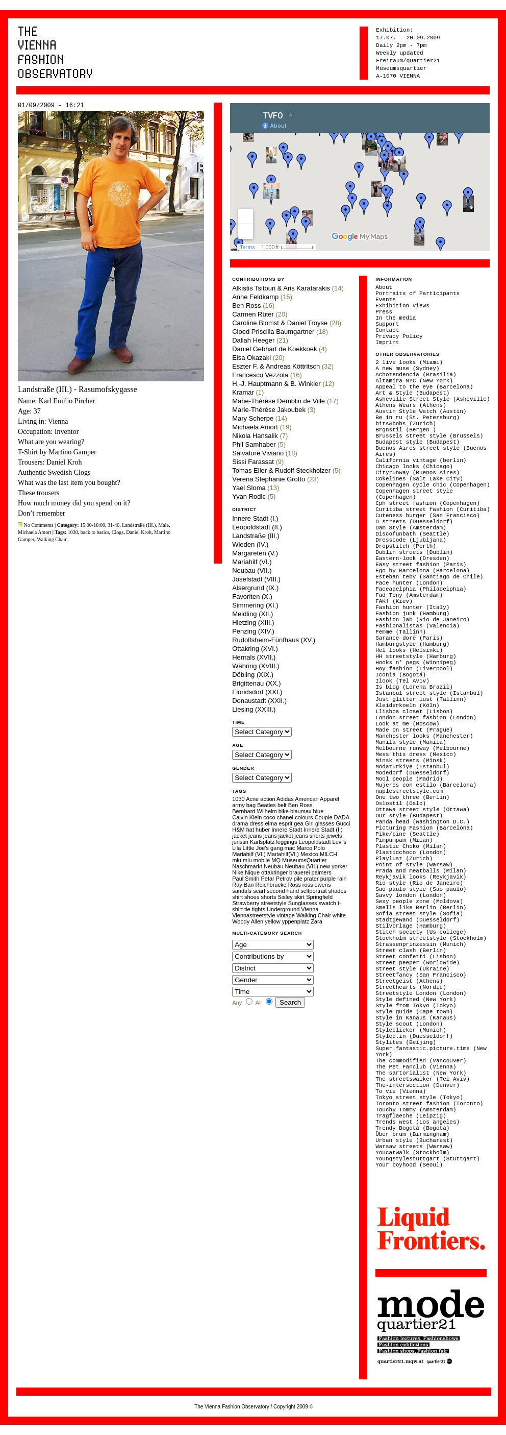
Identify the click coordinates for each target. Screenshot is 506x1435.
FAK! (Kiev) (394, 601)
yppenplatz (295, 921)
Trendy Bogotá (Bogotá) (412, 1128)
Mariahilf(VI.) (283, 854)
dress (256, 823)
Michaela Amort (34, 532)
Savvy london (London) (410, 895)
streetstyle (273, 903)
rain (341, 878)
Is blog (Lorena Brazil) (414, 687)
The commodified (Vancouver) (420, 1061)
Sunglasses (302, 903)
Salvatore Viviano (258, 453)
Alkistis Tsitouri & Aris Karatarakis (281, 288)
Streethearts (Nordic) (410, 987)
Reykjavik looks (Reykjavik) (420, 877)
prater (311, 878)
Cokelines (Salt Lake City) (419, 479)
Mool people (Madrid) (409, 779)
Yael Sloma (249, 488)
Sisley (284, 897)
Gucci (343, 823)
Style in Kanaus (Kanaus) (415, 1018)
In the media (395, 318)
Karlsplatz (262, 842)
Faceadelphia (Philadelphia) (420, 589)
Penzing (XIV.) (253, 631)
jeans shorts (310, 836)
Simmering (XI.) (255, 605)
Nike (237, 872)
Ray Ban (243, 885)
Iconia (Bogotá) (400, 675)
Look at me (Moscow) (407, 724)
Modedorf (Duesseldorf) (412, 773)
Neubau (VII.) (251, 570)
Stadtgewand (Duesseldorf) (417, 920)
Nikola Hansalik (255, 436)
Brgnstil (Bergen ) (405, 430)
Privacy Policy (398, 336)
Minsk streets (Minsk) (410, 761)
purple (328, 878)
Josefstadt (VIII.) (256, 579)
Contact (387, 330)
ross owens (316, 885)
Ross (294, 885)
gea (298, 823)
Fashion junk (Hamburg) (412, 614)
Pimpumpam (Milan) (404, 840)
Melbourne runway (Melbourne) (422, 748)
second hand (283, 891)
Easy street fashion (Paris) (420, 565)
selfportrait (313, 891)
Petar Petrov (276, 878)
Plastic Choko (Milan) (410, 846)
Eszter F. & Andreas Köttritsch (276, 366)
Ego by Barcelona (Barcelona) (422, 571)
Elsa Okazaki (251, 357)
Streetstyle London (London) (420, 993)
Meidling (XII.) (252, 614)
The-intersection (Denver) (417, 1085)
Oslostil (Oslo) (400, 803)
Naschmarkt (247, 866)
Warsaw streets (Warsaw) (414, 1147)
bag (251, 805)
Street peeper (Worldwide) (417, 963)
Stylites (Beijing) (405, 1042)
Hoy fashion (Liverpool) (414, 669)
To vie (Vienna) (400, 1091)
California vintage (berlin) (420, 460)
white (339, 915)
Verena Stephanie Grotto (268, 479)
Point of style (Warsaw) (414, 865)
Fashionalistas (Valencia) (417, 626)
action (267, 799)
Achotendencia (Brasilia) (415, 375)
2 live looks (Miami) (409, 362)
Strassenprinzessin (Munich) (420, 944)
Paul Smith (245, 878)
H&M (238, 829)
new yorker (333, 866)
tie (247, 909)
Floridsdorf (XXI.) (257, 692)
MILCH (328, 854)
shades (337, 891)
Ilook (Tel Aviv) (402, 681)
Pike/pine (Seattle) (407, 834)
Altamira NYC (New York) (414, 381)
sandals (241, 891)
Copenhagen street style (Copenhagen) (414, 494)
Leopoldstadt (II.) (257, 527)
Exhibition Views (402, 306)
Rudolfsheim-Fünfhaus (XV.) (273, 640)
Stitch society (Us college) (420, 932)
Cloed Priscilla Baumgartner (273, 331)
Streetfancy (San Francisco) (420, 975)
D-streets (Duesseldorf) (414, 522)
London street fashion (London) (425, 718)
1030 (73, 532)
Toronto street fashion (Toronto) (429, 1104)
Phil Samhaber (253, 444)
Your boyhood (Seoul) (409, 1165)
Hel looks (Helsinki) (409, 650)
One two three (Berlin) (412, 797)
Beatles (266, 805)
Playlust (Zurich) (404, 859)
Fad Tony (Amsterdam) (409, 595)
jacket (239, 836)
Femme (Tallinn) (400, 632)
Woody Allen (247, 921)
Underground (283, 909)
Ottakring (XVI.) (255, 648)
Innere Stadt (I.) (255, 518)
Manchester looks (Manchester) (424, 736)
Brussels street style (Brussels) (429, 436)
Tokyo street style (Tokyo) (419, 1098)
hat (250, 829)
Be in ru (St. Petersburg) (417, 418)
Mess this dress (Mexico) (415, 754)
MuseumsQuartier (304, 860)
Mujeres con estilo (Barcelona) (425, 785)
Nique (252, 872)
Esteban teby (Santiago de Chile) (429, 577)
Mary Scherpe (252, 418)
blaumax (301, 811)
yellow (273, 921)
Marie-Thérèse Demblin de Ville (278, 401)
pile (298, 878)
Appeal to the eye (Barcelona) (424, 387)
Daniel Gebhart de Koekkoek (274, 349)
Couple (324, 817)
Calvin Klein (247, 817)
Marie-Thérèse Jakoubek (269, 410)
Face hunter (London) (409, 583)
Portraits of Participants (417, 293)
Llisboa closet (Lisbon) (414, 712)
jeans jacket (278, 836)
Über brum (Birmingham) (412, 1134)
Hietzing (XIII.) (253, 622)
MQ (276, 860)
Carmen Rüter (253, 314)
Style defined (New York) (415, 999)
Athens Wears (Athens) (410, 405)
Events (385, 300)
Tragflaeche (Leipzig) (410, 1116)
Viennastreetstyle (253, 915)
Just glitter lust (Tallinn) (420, 699)
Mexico (309, 854)
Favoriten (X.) (252, 596)
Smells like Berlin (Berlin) (420, 908)
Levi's (340, 842)
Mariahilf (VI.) (251, 562)
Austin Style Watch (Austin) (420, 411)
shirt (237, 897)
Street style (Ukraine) (412, 969)
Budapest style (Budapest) (417, 442)
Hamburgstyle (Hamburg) (412, 644)
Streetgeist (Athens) (409, 981)
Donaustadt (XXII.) (259, 700)
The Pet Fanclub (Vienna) (415, 1067)
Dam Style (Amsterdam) (410, 528)
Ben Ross (246, 305)
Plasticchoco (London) (410, 852)
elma (271, 823)
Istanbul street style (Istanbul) (429, 693)
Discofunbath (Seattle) (412, 534)
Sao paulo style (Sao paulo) (420, 889)
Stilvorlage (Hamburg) (410, 926)
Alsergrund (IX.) (255, 588)
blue (318, 811)
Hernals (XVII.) (253, 657)
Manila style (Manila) (410, 742)
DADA (341, 817)
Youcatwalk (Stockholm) (412, 1153)
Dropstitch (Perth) (405, 546)
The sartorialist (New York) (420, 1073)
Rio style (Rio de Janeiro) (419, 883)
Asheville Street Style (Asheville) (432, 399)
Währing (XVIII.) (255, 666)
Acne (252, 799)
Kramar (243, 392)
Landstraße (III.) (139, 525)
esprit (285, 823)
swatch (327, 903)
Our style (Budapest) (409, 816)
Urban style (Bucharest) (414, 1140)
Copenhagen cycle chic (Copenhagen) (432, 485)
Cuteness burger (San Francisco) (427, 516)
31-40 (113, 525)
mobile (262, 860)
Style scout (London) (409, 1024)
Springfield (319, 897)
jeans (255, 836)
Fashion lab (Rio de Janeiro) (422, 620)
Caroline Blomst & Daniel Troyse (279, 323)
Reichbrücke (270, 885)
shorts (268, 897)
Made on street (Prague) (414, 730)
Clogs (117, 532)
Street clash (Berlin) (410, 950)
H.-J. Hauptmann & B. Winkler (276, 383)
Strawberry (245, 903)
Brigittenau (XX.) (256, 683)
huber (263, 829)
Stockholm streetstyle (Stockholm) (431, 938)
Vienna (309, 909)
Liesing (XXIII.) (253, 709)
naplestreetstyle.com (409, 791)
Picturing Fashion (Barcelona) (424, 828)
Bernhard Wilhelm (254, 811)
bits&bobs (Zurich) (405, 424)
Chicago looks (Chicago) (414, 467)
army (238, 805)
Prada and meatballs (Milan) (420, 871)
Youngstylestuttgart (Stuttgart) (427, 1159)
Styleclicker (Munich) (410, 1030)
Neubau (274, 866)
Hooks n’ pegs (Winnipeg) (415, 663)
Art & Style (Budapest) (412, 393)
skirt (299, 897)
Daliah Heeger (253, 340)
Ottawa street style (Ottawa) (422, 810)
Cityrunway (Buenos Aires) (417, 473)
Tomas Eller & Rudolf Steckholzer (281, 470)
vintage (285, 915)
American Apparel (317, 799)
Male (163, 525)
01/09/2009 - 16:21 (51, 105)
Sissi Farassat (253, 462)
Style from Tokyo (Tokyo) (415, 1006)
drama (240, 823)
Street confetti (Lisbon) (415, 957)
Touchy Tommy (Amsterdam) (415, 1110)
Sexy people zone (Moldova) (419, 901)
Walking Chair (51, 539)
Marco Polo (310, 848)
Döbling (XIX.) (252, 674)
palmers (322, 872)
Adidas (285, 799)
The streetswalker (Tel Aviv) (422, 1079)
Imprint (387, 342)
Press (383, 312)
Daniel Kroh (138, 532)
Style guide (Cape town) (414, 1012)
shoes (251, 897)
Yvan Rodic (249, 496)
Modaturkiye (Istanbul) (412, 767)
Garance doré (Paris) (409, 638)
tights (258, 909)
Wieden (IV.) (250, 544)
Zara (316, 921)
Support (387, 324)
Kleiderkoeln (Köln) (407, 705)
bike (284, 811)
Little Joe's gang (262, 848)
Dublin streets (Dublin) (414, 552)
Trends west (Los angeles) (417, 1122)
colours (304, 817)
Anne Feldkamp (255, 297)
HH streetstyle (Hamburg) (415, 656)
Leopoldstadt (314, 842)
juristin (240, 842)
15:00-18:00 (92, 525)
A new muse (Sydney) (407, 369)
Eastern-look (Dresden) (412, 558)
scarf (259, 891)
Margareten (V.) (255, 553)
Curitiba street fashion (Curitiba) (432, 509)
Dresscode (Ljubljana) (410, 540)
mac (290, 848)
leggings (286, 842)
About (383, 287)
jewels (334, 836)
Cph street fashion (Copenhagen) (427, 503)
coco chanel (278, 817)
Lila (236, 848)
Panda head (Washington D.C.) (422, 822)
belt (282, 805)
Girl (309, 823)
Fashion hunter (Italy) (412, 607)
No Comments (38, 525)
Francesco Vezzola (260, 375)
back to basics (95, 532)
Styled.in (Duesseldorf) (414, 1036)
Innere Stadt (286, 829)
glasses (324, 823)
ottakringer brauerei (285, 872)
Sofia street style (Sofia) (419, 914)
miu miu (242, 860)
